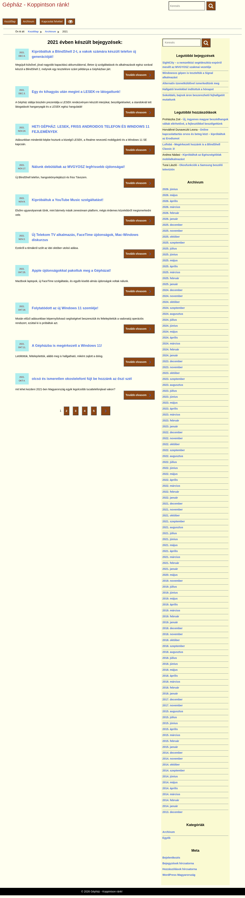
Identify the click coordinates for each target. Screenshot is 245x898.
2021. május (170, 545)
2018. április (170, 675)
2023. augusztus (173, 384)
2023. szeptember (174, 378)
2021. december (173, 503)
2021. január (170, 568)
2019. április (170, 604)
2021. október (171, 515)
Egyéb (167, 837)
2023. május (170, 402)
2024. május (170, 331)
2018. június (170, 663)
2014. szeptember (174, 770)
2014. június (170, 776)
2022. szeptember (174, 450)
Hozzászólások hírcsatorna (180, 869)
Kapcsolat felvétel (52, 21)
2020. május (170, 574)
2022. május (170, 473)
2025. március (171, 272)
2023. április (170, 408)
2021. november (173, 509)
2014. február (171, 800)
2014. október (171, 764)
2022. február (171, 491)
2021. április (170, 551)
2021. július (170, 533)
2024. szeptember (174, 307)
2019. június (170, 592)
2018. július (170, 657)
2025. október (171, 236)
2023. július (170, 390)
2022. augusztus (173, 456)
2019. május (170, 598)
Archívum (28, 21)
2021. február (171, 562)
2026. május (170, 195)
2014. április (170, 788)
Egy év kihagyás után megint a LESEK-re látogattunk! (76, 92)
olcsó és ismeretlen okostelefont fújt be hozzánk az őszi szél (82, 379)
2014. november (173, 758)
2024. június (170, 325)
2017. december (173, 699)
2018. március (171, 681)
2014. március (171, 794)
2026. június (170, 189)
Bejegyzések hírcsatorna (178, 863)
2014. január (170, 806)
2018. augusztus (173, 651)
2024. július (170, 319)
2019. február (171, 616)
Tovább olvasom (139, 75)
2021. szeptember (174, 521)
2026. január (170, 218)
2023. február (171, 420)
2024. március (171, 343)
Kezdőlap (10, 21)
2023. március (171, 414)
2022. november (173, 438)
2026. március (171, 207)
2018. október (171, 640)
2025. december (173, 224)
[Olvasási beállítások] (70, 21)
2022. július (170, 462)
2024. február (171, 349)
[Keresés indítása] (206, 42)
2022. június (170, 467)
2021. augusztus (173, 527)
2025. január (170, 284)
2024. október (171, 301)
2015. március (171, 735)
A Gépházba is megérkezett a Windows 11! (67, 346)
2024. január (170, 355)
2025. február (171, 278)
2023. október (171, 373)
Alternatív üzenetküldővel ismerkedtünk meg (191, 83)
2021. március (171, 557)
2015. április (170, 729)
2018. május (170, 669)
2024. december (173, 290)
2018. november (173, 634)
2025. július (170, 248)
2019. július (170, 586)
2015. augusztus (173, 711)
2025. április (170, 266)
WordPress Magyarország (179, 874)
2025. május (170, 260)
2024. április (170, 337)
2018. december (173, 628)
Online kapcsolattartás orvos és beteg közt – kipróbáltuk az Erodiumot (194, 134)
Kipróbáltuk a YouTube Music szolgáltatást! (67, 200)
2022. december (173, 432)
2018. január (170, 693)
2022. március (171, 485)
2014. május (170, 782)
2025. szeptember (174, 242)
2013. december (173, 812)
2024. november (173, 296)
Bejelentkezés (171, 857)
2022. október (171, 444)
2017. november (173, 705)
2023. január (170, 426)
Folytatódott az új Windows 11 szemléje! (65, 308)
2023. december (173, 361)
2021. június (170, 539)
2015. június (170, 723)
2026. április (170, 201)
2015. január (170, 746)
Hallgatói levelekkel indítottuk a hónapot (188, 89)
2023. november (173, 367)
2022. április (170, 479)
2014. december (173, 752)
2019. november (173, 580)
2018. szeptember (174, 646)
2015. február (171, 741)
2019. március (171, 610)
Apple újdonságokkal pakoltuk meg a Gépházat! (71, 270)
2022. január (170, 497)
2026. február (171, 212)
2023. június (170, 396)
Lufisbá (167, 144)
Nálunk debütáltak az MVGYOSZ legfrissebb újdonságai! (78, 167)
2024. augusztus (173, 313)
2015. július (170, 717)
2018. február (171, 687)
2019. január (170, 622)
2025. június (170, 254)
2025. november (173, 230)
